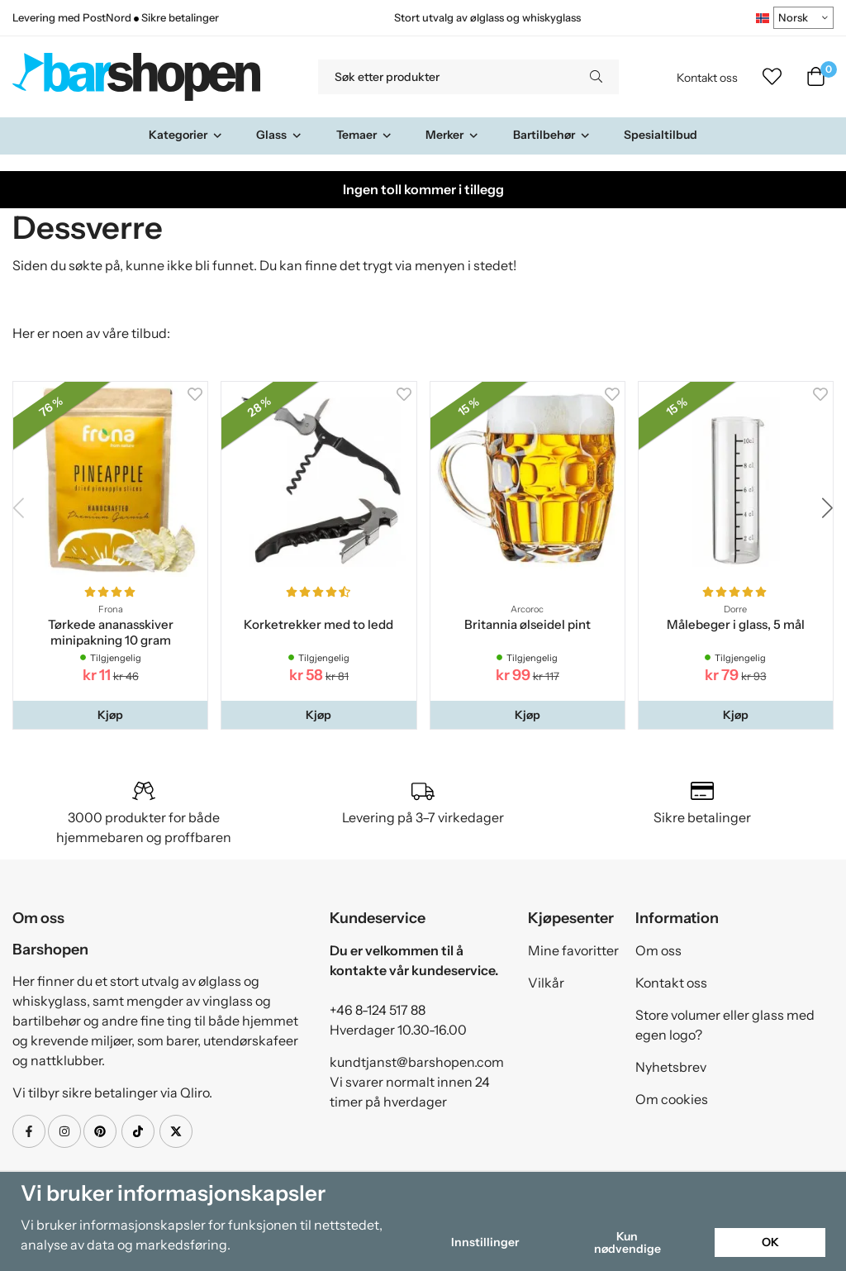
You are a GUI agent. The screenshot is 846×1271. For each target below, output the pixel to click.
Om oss (658, 950)
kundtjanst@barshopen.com (417, 1062)
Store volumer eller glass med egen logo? (725, 1025)
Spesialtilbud (660, 134)
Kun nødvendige (627, 1242)
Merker (452, 134)
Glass (279, 134)
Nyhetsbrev (670, 1067)
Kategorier (186, 134)
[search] (596, 77)
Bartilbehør (552, 134)
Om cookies (671, 1099)
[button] (110, 715)
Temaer (364, 134)
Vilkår (546, 982)
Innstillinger (485, 1242)
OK (770, 1242)
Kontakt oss (707, 77)
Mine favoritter (573, 950)
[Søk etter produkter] (445, 77)
